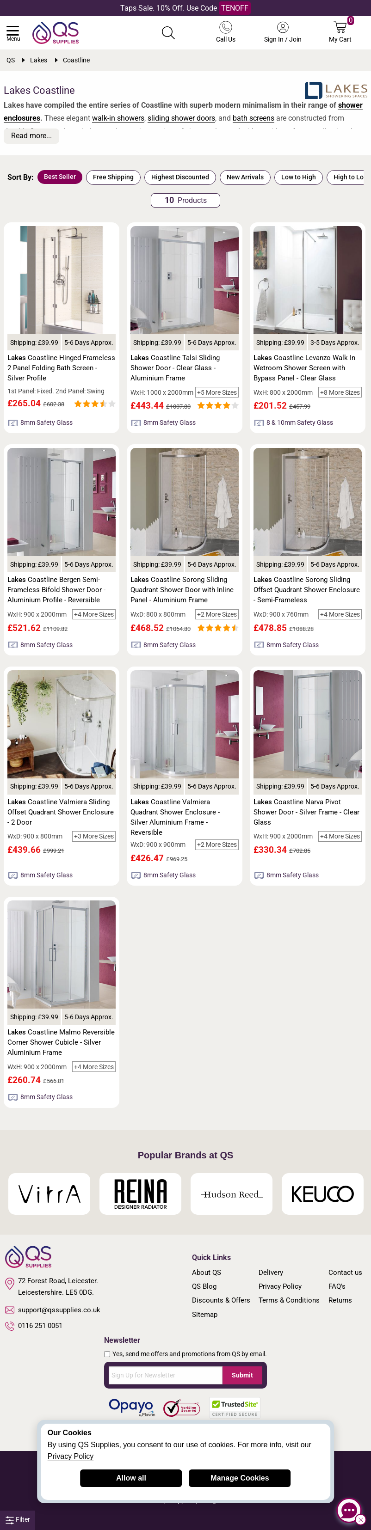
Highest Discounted (180, 177)
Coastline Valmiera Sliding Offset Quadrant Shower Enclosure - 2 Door (60, 812)
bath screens (253, 118)
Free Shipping (113, 177)
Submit (242, 1375)
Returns (340, 1300)
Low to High (298, 177)
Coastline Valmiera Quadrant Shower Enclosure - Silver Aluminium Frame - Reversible (175, 817)
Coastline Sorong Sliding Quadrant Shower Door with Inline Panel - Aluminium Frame (182, 589)
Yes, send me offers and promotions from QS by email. (189, 1354)
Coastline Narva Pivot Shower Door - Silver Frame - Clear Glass (306, 812)
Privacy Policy (280, 1286)
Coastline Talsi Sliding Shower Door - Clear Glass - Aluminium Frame (175, 368)
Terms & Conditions (289, 1300)
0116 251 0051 (33, 1326)
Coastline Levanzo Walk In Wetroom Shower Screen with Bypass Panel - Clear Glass (304, 368)
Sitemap (204, 1314)
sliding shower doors (181, 118)
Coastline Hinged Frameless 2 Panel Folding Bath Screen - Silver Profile (61, 368)
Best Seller (60, 176)
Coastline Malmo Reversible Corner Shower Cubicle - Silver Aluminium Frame (61, 1042)
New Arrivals (245, 177)
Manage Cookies (239, 1478)
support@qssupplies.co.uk (52, 1310)
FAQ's (337, 1286)
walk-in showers (118, 118)
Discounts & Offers (221, 1300)
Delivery (271, 1272)
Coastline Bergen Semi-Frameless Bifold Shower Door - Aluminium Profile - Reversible (56, 589)
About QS (206, 1272)
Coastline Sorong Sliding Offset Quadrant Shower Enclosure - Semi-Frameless (307, 589)
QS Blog (204, 1286)
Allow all (131, 1478)
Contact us (345, 1272)
